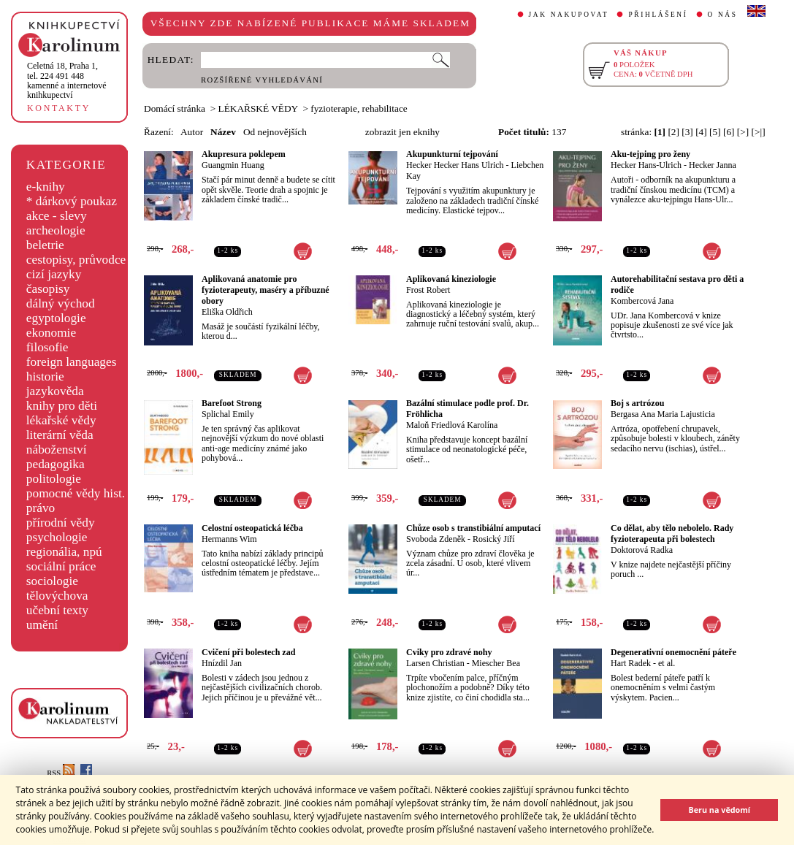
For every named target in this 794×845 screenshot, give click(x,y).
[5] (715, 131)
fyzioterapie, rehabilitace (358, 108)
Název (223, 131)
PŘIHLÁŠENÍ (657, 14)
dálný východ (60, 303)
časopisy (48, 289)
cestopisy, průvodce (76, 260)
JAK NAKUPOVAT (569, 14)
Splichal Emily (228, 414)
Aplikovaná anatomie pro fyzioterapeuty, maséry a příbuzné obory (265, 290)
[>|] (759, 131)
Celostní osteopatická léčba (252, 528)
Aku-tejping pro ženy (650, 154)
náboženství (56, 449)
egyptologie (56, 318)
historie (45, 376)
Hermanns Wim (229, 539)
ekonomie (51, 333)
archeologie (55, 230)
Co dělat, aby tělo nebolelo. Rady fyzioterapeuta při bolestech (672, 533)
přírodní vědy (60, 522)
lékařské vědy (61, 420)
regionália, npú (64, 552)
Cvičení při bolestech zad (248, 652)
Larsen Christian (435, 663)
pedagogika (55, 464)
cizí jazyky (54, 274)
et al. (666, 663)
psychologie (57, 537)
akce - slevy (56, 216)
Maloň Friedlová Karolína (451, 425)
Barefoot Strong (232, 403)
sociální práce (61, 566)
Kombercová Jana (642, 301)
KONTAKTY (59, 108)
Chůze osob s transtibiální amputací (473, 528)
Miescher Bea (496, 663)
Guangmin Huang (233, 165)
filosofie (47, 347)
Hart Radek (631, 663)
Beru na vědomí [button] (719, 809)
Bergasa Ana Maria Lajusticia (663, 414)
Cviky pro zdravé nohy (449, 652)
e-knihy (45, 187)
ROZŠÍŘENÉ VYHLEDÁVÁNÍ (262, 80)
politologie (53, 479)
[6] (729, 131)
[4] (701, 131)
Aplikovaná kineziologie (451, 279)
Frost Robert (428, 290)
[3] (687, 131)
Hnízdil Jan (222, 663)
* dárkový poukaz (71, 201)
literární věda (59, 435)
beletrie (45, 245)
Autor (191, 131)
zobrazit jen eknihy (402, 131)
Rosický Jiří (494, 539)
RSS (61, 773)
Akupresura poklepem (244, 154)
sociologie (52, 581)
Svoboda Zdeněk (435, 539)
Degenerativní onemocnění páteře (673, 652)
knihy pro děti (61, 406)
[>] (743, 131)
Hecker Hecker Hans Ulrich (455, 165)
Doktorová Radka (642, 550)
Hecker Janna (712, 165)
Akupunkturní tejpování (452, 154)
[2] (673, 131)
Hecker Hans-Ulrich (646, 165)
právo (40, 508)
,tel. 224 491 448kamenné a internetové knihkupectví (67, 80)
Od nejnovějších (275, 131)
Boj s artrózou (637, 403)
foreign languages (71, 362)
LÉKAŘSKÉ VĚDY (258, 108)
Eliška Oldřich (227, 312)
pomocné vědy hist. (75, 493)
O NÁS (723, 14)
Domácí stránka (174, 108)
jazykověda (55, 391)
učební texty (57, 610)
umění (42, 625)
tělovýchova (57, 596)
